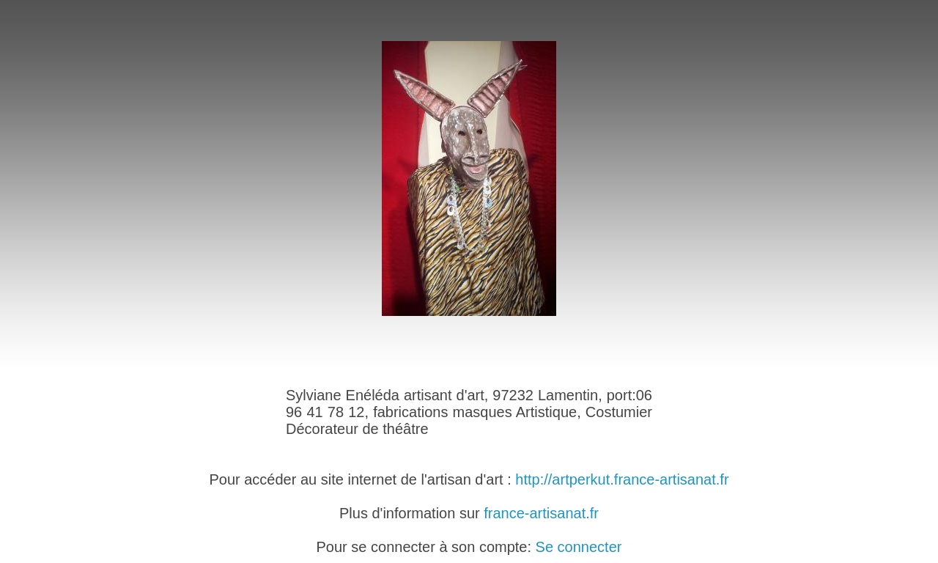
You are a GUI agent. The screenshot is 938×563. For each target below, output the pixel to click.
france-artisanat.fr (541, 513)
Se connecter (579, 547)
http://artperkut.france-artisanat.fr (621, 479)
